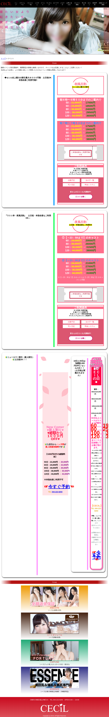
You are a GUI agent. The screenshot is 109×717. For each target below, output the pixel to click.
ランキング (49, 3)
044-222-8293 (57, 492)
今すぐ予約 (59, 486)
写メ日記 (84, 3)
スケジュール (22, 3)
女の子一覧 (90, 180)
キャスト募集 (77, 3)
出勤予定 (71, 180)
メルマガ (62, 3)
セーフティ (56, 3)
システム (37, 3)
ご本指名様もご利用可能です (80, 153)
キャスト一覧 (30, 3)
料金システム (90, 185)
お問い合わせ (69, 3)
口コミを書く (80, 197)
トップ (16, 3)
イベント (43, 3)
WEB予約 (95, 3)
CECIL (52, 716)
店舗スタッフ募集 (103, 3)
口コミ (89, 3)
